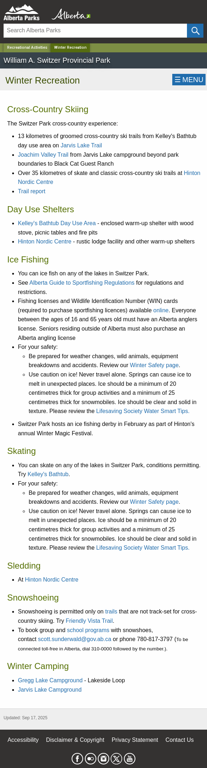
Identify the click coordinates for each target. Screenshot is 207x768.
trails (111, 611)
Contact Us (179, 740)
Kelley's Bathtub (48, 474)
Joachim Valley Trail (43, 155)
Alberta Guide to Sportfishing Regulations (82, 283)
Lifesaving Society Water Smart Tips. (143, 411)
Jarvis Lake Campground (50, 690)
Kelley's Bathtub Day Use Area (57, 223)
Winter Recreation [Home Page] (70, 47)
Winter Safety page (154, 365)
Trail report (31, 191)
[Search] (95, 31)
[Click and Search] (195, 31)
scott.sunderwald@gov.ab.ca (74, 639)
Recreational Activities (27, 47)
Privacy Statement (135, 740)
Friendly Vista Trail (89, 621)
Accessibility (23, 740)
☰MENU (188, 80)
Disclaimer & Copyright (75, 740)
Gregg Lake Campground (50, 680)
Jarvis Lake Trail (81, 145)
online (161, 310)
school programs (88, 630)
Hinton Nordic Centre (44, 241)
